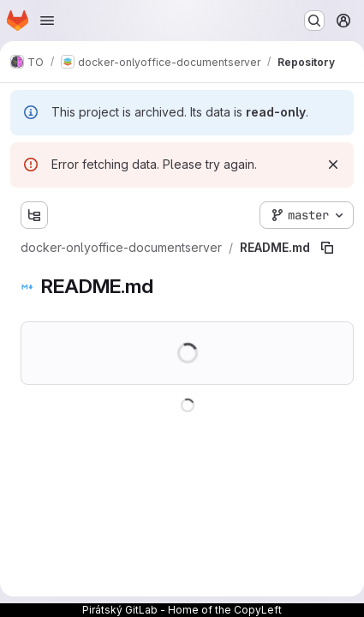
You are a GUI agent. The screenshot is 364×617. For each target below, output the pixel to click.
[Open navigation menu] (47, 20)
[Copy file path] (327, 247)
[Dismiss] (333, 164)
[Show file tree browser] (34, 215)
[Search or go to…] (314, 20)
